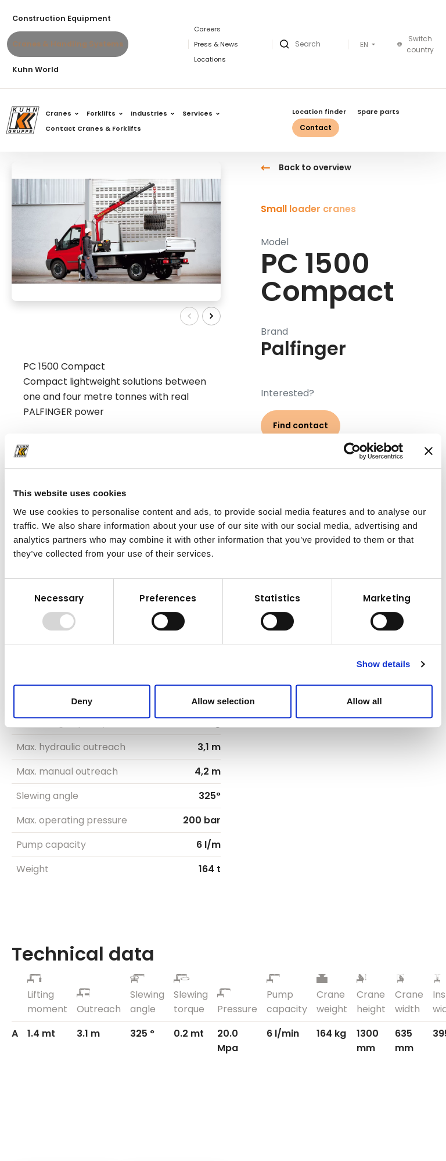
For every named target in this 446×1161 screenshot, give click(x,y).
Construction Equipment (61, 18)
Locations (210, 59)
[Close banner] (429, 451)
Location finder (319, 111)
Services (201, 113)
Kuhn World (35, 69)
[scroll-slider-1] (211, 316)
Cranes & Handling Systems (67, 44)
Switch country (415, 44)
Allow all (364, 701)
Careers (207, 29)
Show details (384, 664)
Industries (152, 113)
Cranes (61, 113)
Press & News (216, 44)
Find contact (300, 425)
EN (365, 44)
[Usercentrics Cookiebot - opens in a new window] (352, 451)
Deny (81, 701)
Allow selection (222, 701)
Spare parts (378, 111)
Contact (316, 127)
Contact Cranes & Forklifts (93, 128)
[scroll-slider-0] (189, 316)
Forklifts (105, 113)
